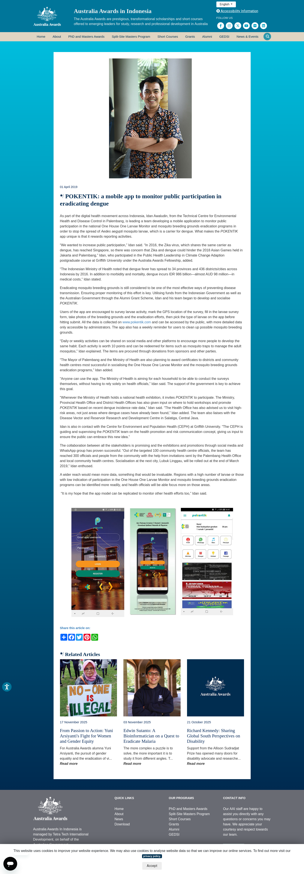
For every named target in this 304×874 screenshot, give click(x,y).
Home (41, 36)
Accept (152, 866)
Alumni (207, 36)
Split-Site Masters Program (131, 36)
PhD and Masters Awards (86, 36)
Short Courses (167, 36)
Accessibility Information (237, 11)
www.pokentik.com (137, 322)
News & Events (247, 36)
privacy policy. (152, 856)
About (57, 36)
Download (122, 824)
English (225, 4)
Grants (190, 36)
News (119, 819)
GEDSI (224, 36)
